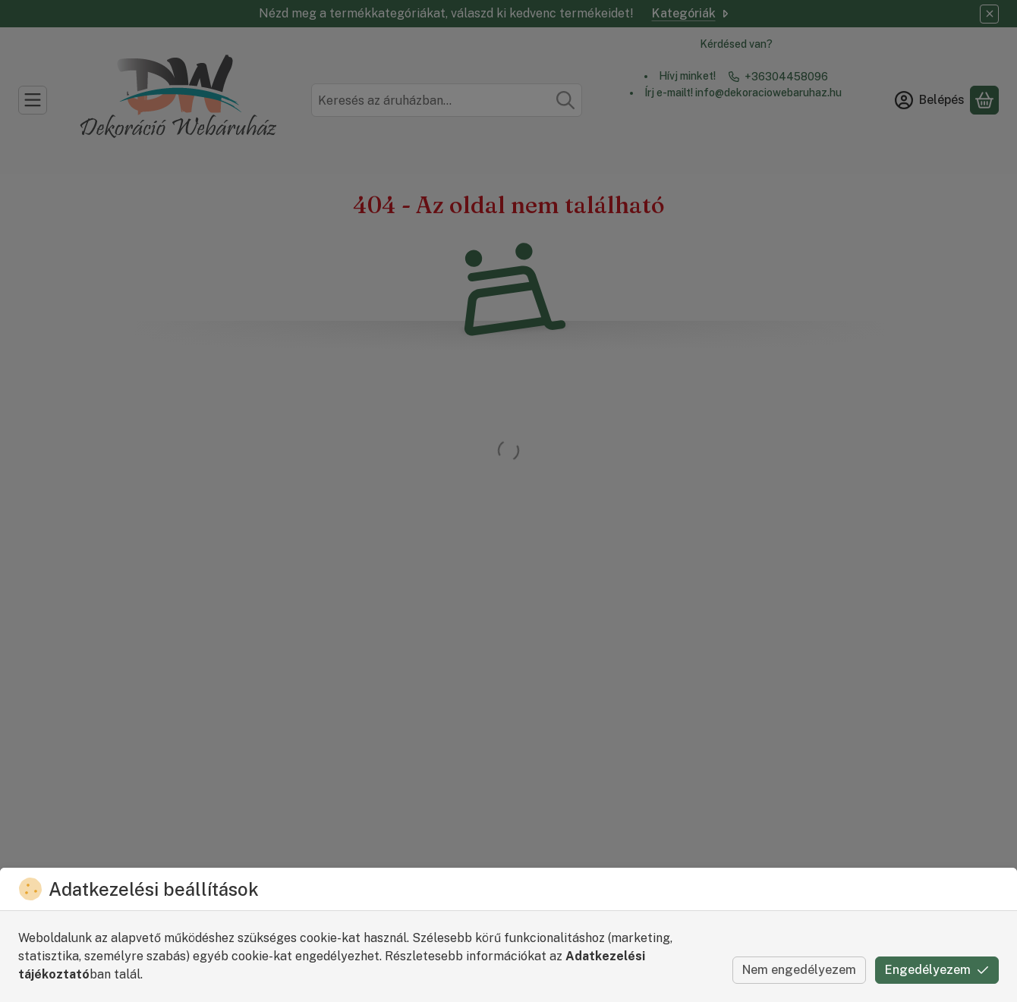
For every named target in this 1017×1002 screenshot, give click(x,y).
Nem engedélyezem (799, 970)
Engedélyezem (937, 970)
